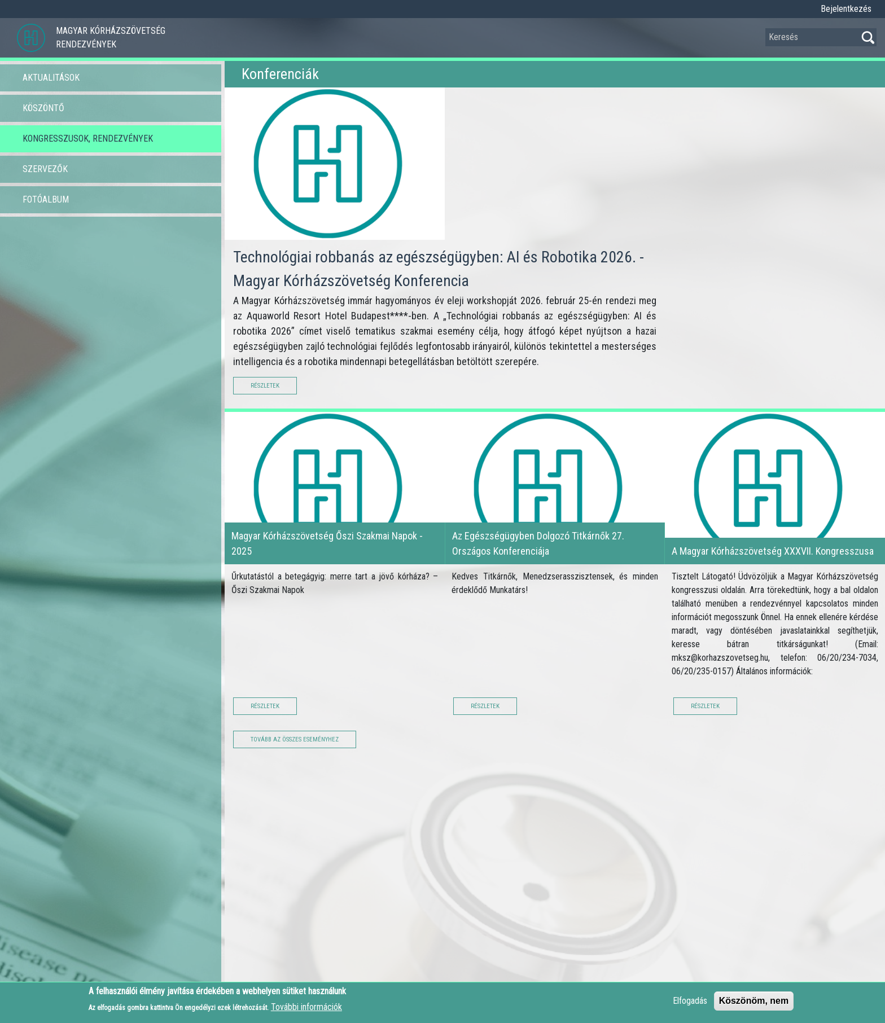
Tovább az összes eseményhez (295, 739)
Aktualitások (51, 77)
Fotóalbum (46, 199)
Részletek (265, 385)
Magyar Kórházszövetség (110, 30)
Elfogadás (690, 1004)
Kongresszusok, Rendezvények (88, 138)
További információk (306, 1011)
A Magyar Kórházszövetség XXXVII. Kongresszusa (773, 551)
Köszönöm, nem (754, 1004)
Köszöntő (43, 108)
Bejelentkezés (846, 8)
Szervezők (45, 169)
